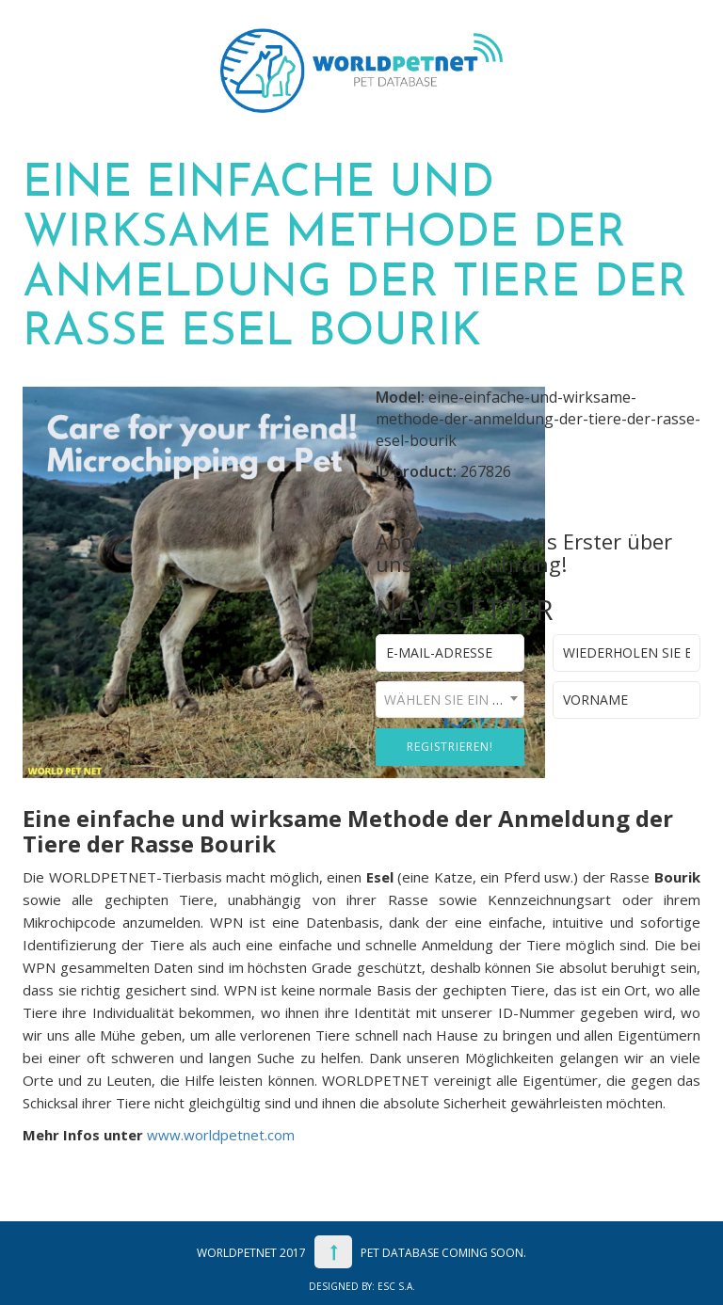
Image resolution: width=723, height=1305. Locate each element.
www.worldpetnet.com (221, 1134)
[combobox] (450, 699)
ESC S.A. (396, 1286)
